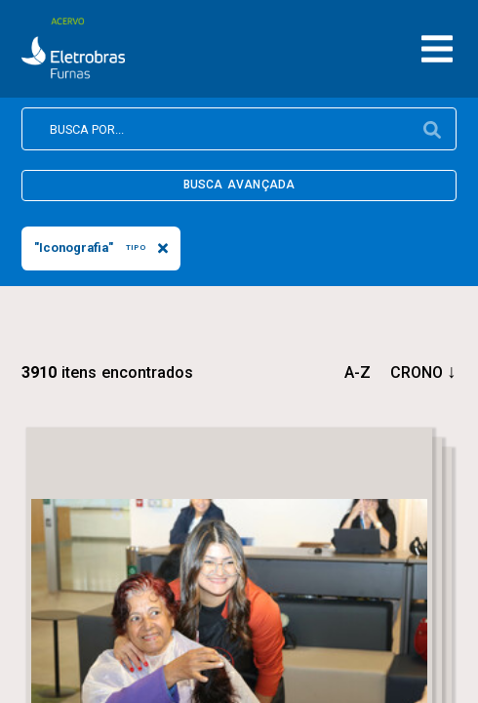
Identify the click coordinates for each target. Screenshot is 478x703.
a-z (357, 372)
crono (416, 372)
